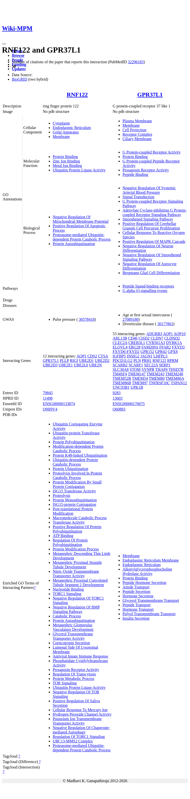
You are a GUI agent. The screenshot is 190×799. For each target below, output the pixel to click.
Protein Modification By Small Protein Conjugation (77, 484)
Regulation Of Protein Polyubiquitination (70, 542)
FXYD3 (178, 347)
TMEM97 (140, 383)
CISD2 (144, 338)
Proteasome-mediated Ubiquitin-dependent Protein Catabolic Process (82, 237)
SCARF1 (136, 365)
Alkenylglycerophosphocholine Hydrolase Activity (147, 571)
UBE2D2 (102, 360)
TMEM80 (157, 378)
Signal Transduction (138, 197)
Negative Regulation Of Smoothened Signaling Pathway (151, 257)
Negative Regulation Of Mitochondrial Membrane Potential (81, 219)
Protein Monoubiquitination (75, 500)
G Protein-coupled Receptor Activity (151, 152)
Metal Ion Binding (67, 165)
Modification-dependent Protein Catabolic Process (78, 448)
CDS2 (92, 356)
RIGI (74, 360)
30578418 (87, 319)
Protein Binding (65, 157)
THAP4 (161, 369)
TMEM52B (122, 378)
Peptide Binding (135, 174)
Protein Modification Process (76, 549)
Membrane (61, 136)
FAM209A (150, 347)
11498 (47, 398)
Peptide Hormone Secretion (144, 582)
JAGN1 (146, 356)
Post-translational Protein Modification (73, 511)
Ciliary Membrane (137, 139)
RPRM (172, 360)
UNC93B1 (121, 387)
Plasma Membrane (137, 121)
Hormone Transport (138, 609)
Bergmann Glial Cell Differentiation (151, 273)
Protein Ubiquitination (70, 469)
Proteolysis (61, 495)
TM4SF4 (120, 374)
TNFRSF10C (159, 383)
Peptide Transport (136, 605)
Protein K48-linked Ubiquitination (80, 455)
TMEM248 (174, 374)
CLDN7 (157, 338)
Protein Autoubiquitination (74, 244)
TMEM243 (155, 374)
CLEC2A (120, 343)
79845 (48, 393)
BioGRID (19, 79)
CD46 (133, 338)
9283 (116, 393)
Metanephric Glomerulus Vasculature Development (73, 627)
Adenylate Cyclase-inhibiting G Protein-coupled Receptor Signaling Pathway (154, 212)
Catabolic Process (67, 616)
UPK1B (137, 387)
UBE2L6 (81, 365)
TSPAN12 (179, 383)
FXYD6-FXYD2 (126, 352)
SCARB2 (120, 365)
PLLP (64, 360)
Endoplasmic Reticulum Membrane (150, 560)
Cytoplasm (61, 123)
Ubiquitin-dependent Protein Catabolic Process (75, 462)
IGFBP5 (119, 356)
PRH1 (146, 360)
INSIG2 (133, 356)
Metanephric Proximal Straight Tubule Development (77, 564)
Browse (18, 55)
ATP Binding (63, 536)
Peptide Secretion (136, 591)
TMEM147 (137, 374)
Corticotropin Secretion (71, 643)
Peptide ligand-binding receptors (148, 286)
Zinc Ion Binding (66, 161)
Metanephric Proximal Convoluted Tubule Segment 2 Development (80, 582)
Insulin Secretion (135, 618)
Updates (19, 69)
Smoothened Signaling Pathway (147, 219)
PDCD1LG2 (122, 360)
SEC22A (151, 365)
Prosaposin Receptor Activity (145, 170)
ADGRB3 (154, 334)
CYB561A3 (155, 343)
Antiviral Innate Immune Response (80, 656)
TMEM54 (140, 378)
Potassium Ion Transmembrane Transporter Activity (77, 721)
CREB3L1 (136, 343)
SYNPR (148, 369)
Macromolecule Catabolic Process (80, 518)
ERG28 (135, 347)
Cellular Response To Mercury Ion (80, 710)
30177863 (165, 324)
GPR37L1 (150, 94)
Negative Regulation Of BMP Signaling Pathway (76, 609)
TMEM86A (175, 378)
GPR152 (147, 352)
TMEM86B (122, 383)
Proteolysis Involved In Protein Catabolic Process (77, 475)
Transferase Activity (69, 522)
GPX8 (173, 352)
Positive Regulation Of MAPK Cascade (153, 241)
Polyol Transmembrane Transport (148, 614)
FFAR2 (165, 347)
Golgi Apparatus (66, 132)
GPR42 (161, 352)
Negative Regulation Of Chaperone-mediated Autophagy (81, 730)
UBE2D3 (50, 365)
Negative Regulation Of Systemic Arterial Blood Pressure (149, 190)
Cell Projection (134, 130)
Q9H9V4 (50, 409)
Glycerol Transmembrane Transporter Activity (73, 636)
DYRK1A (174, 343)
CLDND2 (172, 338)
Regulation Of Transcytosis (74, 674)
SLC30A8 (121, 369)
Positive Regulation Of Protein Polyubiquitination (77, 529)
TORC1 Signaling (67, 594)
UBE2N (95, 365)
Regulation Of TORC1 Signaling (79, 737)
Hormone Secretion (137, 596)
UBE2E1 (65, 365)
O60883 (119, 409)
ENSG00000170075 (129, 404)
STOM (135, 369)
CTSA (103, 356)
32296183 (136, 62)
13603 (117, 398)
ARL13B (120, 338)
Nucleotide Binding (68, 589)
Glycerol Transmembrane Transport (150, 600)
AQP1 (81, 356)
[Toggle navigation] (4, 44)
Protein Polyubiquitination (74, 442)
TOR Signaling (65, 683)
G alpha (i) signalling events (144, 290)
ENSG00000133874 (59, 404)
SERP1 (164, 365)
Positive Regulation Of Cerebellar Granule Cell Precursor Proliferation (151, 226)
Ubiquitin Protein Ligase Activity (79, 170)
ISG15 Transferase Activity (74, 491)
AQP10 (180, 334)
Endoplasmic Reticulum (72, 128)
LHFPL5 (160, 356)
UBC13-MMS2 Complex (73, 741)
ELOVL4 (120, 347)
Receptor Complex (137, 134)
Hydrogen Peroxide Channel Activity (82, 714)
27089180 (130, 319)
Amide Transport (135, 587)
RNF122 (77, 94)
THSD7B (175, 369)
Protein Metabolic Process (73, 678)
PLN (137, 360)
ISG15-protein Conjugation (74, 504)
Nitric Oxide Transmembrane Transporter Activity (76, 573)
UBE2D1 (86, 360)
